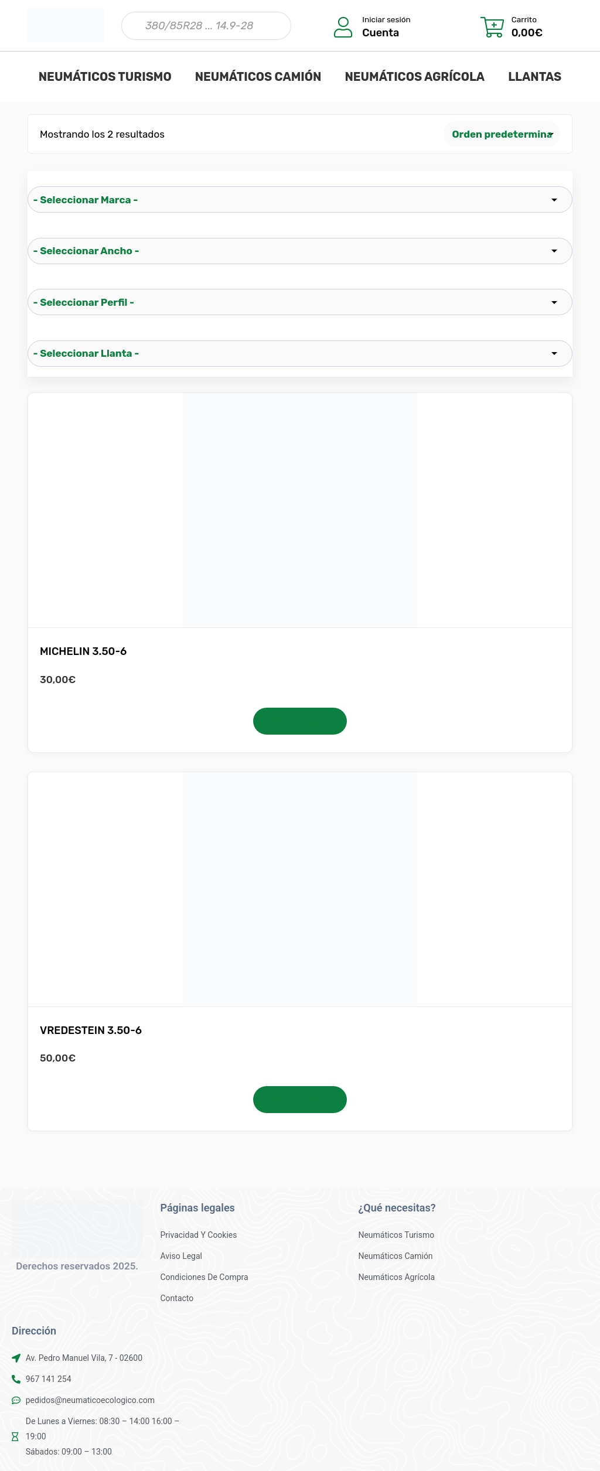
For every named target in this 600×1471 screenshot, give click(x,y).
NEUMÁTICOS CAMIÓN (258, 77)
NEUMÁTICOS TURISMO (105, 77)
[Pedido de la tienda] (502, 134)
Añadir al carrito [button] (299, 721)
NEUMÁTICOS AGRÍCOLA (415, 77)
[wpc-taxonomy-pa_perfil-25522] (300, 302)
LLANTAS (534, 77)
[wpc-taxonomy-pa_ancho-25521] (300, 251)
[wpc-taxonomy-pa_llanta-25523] (300, 353)
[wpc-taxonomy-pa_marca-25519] (300, 199)
